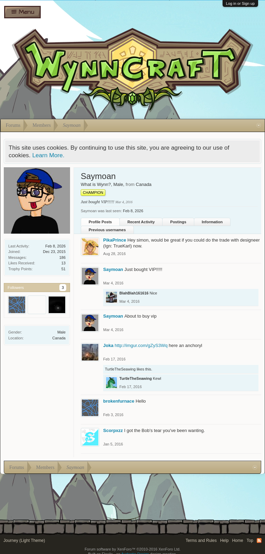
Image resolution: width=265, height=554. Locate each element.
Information (212, 222)
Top (250, 540)
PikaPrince (114, 240)
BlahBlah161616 (133, 293)
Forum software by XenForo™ (132, 549)
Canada (59, 338)
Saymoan (113, 269)
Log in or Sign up (240, 3)
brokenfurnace (118, 401)
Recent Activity (141, 222)
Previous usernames (107, 230)
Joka (108, 345)
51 (63, 269)
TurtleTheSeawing (120, 369)
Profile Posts (100, 222)
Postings (178, 222)
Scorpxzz (113, 430)
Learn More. (48, 155)
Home (237, 540)
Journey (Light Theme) (24, 540)
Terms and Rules (201, 540)
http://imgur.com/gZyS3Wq (141, 345)
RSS (259, 540)
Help (224, 540)
